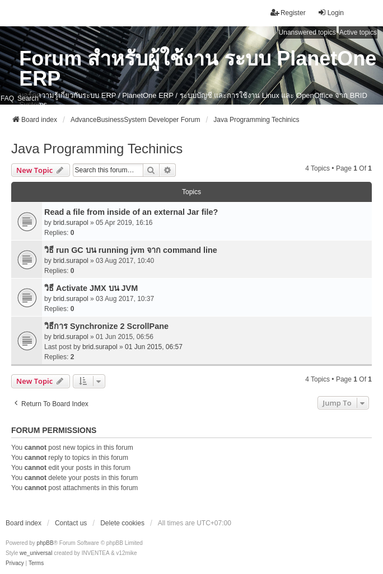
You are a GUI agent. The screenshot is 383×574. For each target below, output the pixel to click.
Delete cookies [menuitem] (122, 523)
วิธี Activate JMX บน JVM (91, 288)
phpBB (45, 543)
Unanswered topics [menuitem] (307, 32)
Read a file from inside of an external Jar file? (131, 212)
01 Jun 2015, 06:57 (154, 347)
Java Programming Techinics (97, 148)
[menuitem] (15, 563)
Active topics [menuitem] (358, 32)
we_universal (36, 553)
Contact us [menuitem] (71, 523)
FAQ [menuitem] (7, 98)
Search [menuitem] (28, 98)
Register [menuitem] (288, 12)
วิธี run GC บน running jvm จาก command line (130, 250)
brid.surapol (70, 223)
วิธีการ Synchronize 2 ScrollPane (106, 326)
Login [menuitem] (330, 12)
